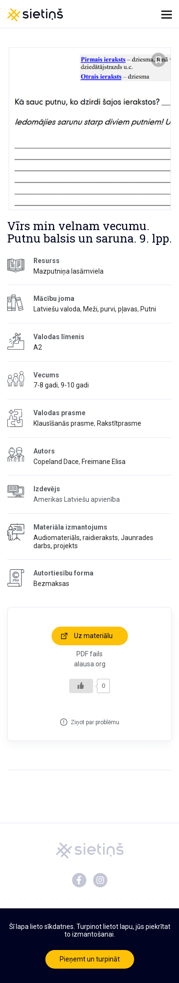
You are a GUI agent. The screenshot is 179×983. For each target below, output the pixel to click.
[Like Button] (81, 686)
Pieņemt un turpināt (90, 959)
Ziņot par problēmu (95, 722)
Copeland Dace (56, 461)
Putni (148, 309)
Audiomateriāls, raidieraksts (75, 537)
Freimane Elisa (104, 461)
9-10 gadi (75, 385)
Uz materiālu (93, 636)
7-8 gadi (45, 385)
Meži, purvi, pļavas (110, 309)
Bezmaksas (51, 583)
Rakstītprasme (119, 423)
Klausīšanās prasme (63, 423)
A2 (37, 347)
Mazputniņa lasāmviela (68, 271)
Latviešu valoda (56, 309)
